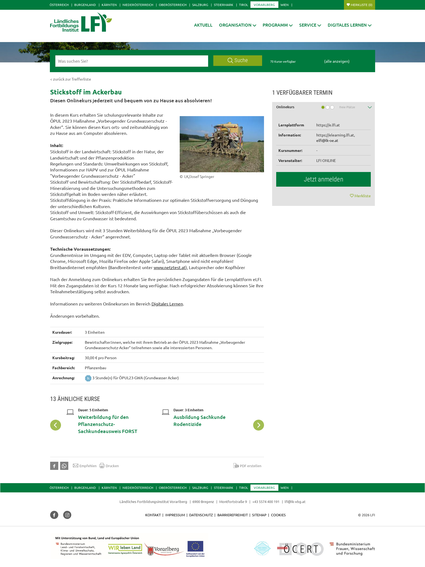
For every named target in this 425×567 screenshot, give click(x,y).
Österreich (59, 4)
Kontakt (153, 514)
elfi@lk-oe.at (327, 140)
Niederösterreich (138, 4)
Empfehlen (84, 465)
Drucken (109, 465)
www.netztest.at (169, 267)
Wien (285, 4)
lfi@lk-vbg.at (295, 501)
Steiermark (223, 4)
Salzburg (200, 4)
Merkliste (361, 4)
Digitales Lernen (167, 303)
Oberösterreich (172, 4)
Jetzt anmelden (323, 179)
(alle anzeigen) (337, 61)
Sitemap (259, 514)
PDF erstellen (247, 465)
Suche (238, 60)
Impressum (175, 514)
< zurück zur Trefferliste (70, 79)
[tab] (323, 109)
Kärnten (109, 4)
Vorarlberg (264, 4)
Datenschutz (201, 514)
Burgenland (85, 4)
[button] (237, 25)
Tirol (243, 4)
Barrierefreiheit (232, 514)
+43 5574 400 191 (265, 501)
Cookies (278, 514)
